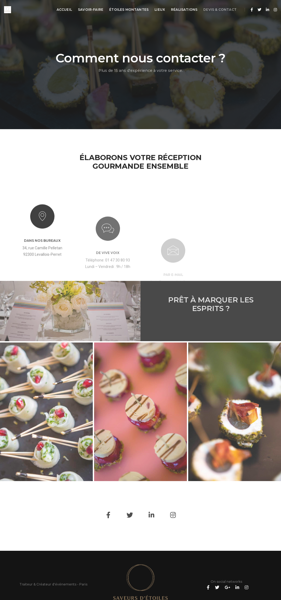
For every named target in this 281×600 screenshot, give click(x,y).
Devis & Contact (220, 10)
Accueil (64, 10)
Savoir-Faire (90, 10)
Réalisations (184, 10)
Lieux (160, 10)
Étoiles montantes (129, 10)
